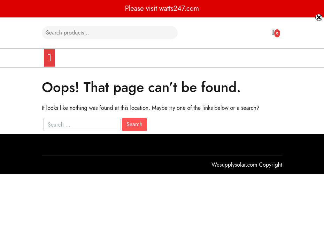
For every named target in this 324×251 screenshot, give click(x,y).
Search (166, 32)
